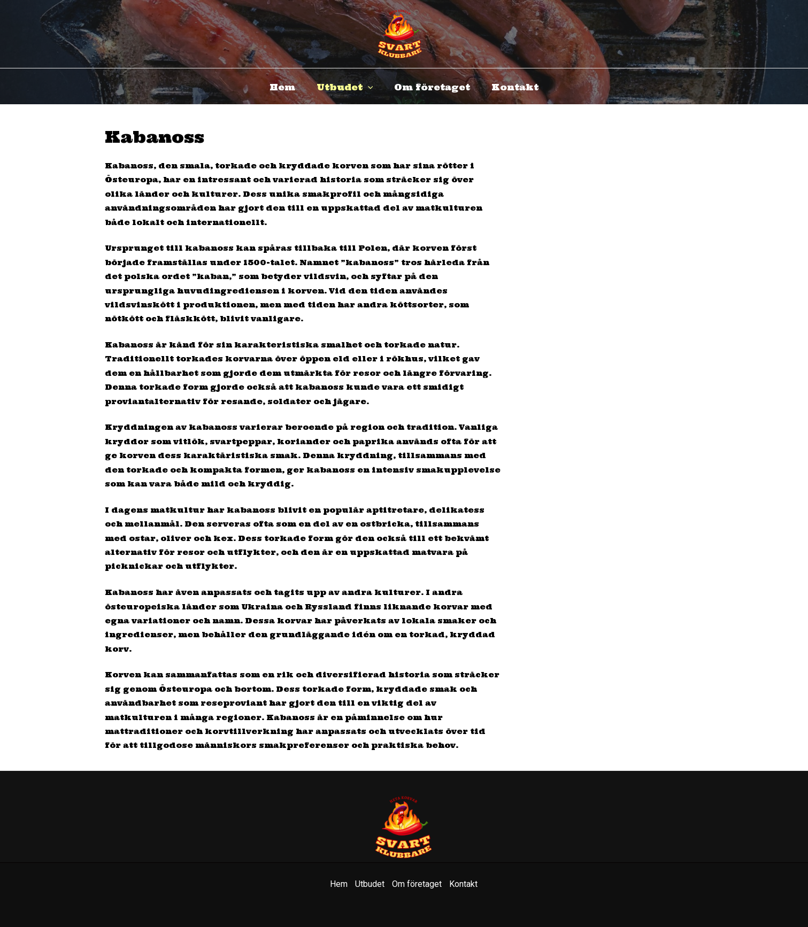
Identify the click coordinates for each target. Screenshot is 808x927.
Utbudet (345, 87)
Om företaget (432, 87)
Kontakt (514, 87)
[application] (368, 87)
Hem (282, 87)
